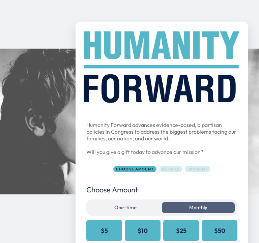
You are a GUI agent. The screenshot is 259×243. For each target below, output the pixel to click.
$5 (104, 231)
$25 (181, 231)
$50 (219, 231)
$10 (143, 231)
